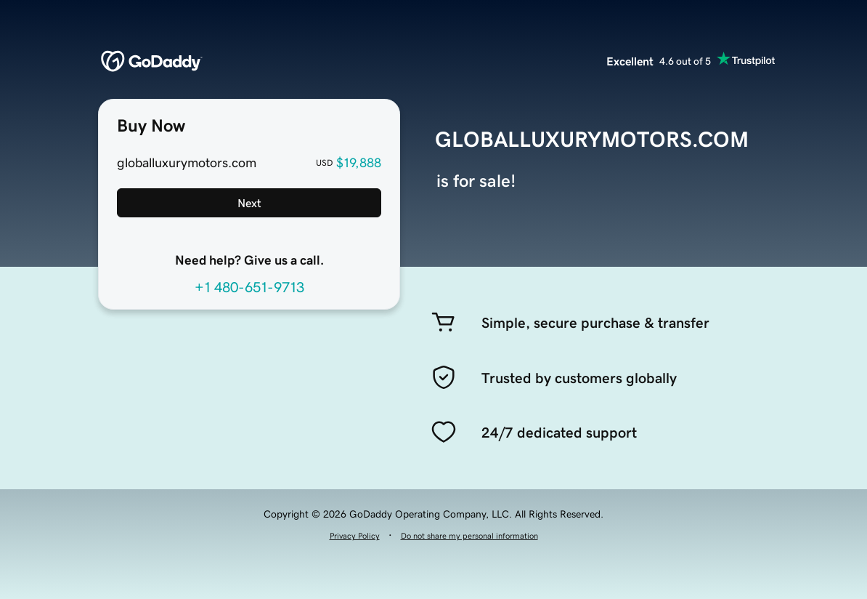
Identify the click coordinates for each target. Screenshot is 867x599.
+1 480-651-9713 (249, 287)
